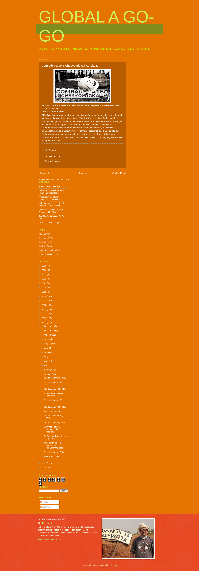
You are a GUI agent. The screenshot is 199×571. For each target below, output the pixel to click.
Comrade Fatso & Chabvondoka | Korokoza (52, 429)
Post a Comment (52, 161)
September (49, 339)
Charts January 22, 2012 (55, 389)
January (48, 374)
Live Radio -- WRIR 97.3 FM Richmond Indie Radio (51, 191)
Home (83, 173)
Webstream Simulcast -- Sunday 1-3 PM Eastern (49, 198)
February (48, 370)
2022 (44, 279)
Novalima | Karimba (52, 411)
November (49, 330)
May (46, 357)
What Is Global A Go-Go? (50, 186)
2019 (44, 292)
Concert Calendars (47, 250)
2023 (44, 274)
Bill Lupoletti (47, 523)
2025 (44, 266)
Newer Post (46, 173)
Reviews (53, 150)
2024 (44, 270)
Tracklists (43, 242)
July (46, 348)
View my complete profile (49, 539)
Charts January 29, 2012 (55, 378)
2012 (44, 322)
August (47, 343)
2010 (44, 468)
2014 (44, 314)
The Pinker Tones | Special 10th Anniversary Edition (53, 445)
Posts (44, 502)
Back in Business (51, 456)
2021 (44, 283)
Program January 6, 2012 (55, 452)
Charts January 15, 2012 (55, 407)
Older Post (119, 173)
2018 (44, 296)
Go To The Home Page (49, 222)
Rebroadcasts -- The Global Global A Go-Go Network (51, 204)
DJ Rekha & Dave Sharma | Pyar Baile (56, 437)
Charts (42, 234)
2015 (44, 309)
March (47, 365)
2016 (44, 305)
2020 (44, 288)
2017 (44, 301)
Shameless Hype (46, 254)
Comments (46, 507)
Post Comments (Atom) (61, 179)
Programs (43, 238)
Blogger (113, 565)
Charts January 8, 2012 (54, 422)
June (46, 352)
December (49, 326)
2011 (44, 463)
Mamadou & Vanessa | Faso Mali (54, 394)
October (48, 335)
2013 (44, 318)
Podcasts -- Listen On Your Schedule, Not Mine (51, 211)
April (46, 361)
